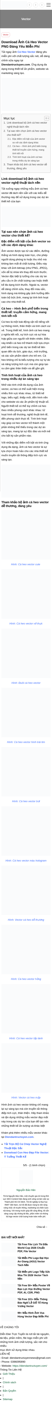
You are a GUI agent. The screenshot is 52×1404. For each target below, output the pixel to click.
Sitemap (7, 1399)
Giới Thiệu (9, 1373)
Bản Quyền (9, 1390)
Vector (5, 35)
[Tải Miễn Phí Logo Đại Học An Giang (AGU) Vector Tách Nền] (8, 1262)
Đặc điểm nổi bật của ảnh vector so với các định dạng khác (28, 141)
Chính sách (9, 1382)
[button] (48, 5)
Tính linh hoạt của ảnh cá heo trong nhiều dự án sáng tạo (27, 159)
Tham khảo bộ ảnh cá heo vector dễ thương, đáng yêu (27, 166)
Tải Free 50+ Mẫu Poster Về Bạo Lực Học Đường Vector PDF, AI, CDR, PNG (34, 1289)
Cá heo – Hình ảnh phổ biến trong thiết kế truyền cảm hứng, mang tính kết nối (29, 150)
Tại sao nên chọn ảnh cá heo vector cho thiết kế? (27, 133)
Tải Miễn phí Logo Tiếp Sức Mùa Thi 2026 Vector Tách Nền (34, 1275)
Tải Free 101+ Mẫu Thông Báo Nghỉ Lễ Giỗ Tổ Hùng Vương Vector (33, 1303)
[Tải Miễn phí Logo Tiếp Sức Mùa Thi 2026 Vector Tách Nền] (8, 1276)
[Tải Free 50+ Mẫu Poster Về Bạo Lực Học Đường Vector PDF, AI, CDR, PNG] (8, 1289)
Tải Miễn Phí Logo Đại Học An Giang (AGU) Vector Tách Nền (33, 1261)
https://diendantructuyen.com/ (29, 1365)
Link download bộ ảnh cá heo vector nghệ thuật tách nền (27, 124)
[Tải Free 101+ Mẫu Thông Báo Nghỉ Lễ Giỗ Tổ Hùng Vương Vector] (8, 1303)
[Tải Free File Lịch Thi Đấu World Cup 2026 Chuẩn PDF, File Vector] (8, 1248)
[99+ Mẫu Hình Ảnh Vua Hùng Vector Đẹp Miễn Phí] (8, 1316)
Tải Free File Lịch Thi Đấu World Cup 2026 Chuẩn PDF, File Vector (33, 1248)
